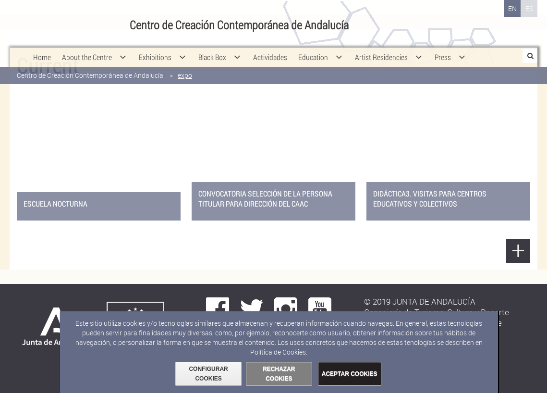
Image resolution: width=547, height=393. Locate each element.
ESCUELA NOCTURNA (55, 203)
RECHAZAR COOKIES (279, 374)
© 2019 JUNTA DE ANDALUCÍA (419, 301)
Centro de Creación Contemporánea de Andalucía (90, 66)
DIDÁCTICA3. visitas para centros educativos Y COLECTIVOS (429, 198)
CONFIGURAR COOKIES (208, 374)
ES (529, 8)
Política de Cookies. (278, 351)
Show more (518, 251)
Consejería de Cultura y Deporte (71, 24)
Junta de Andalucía (21, 24)
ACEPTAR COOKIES (349, 373)
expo (185, 66)
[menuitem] (42, 48)
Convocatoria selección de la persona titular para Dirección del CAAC (265, 198)
